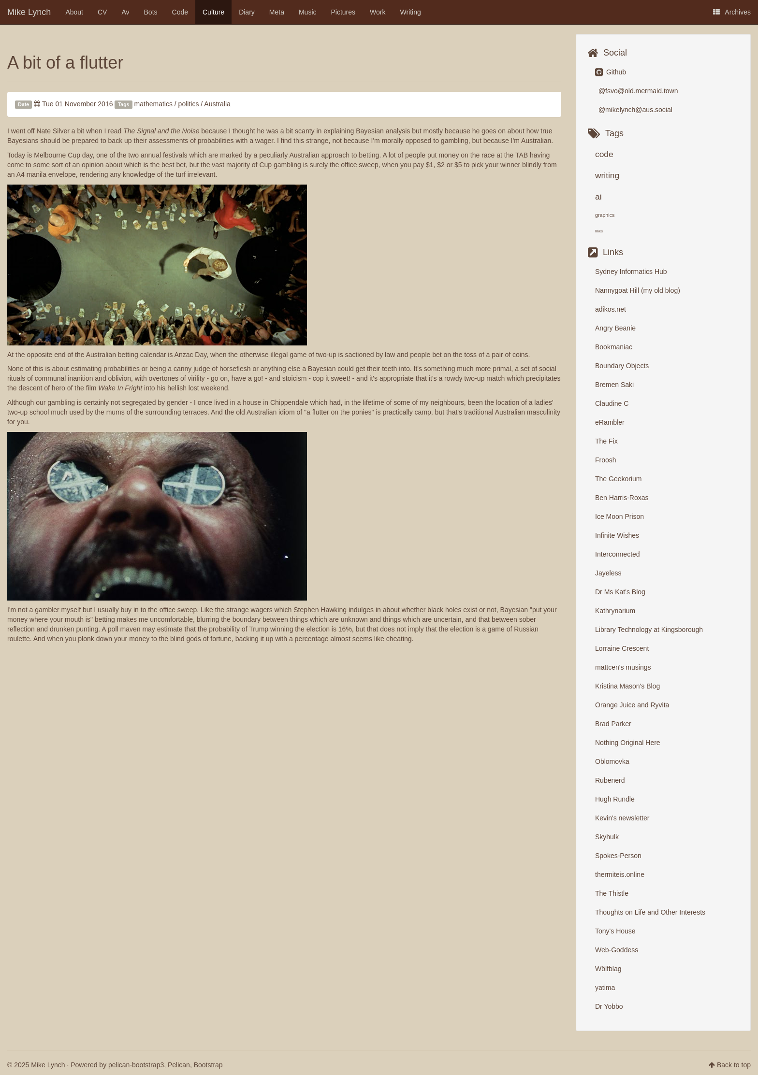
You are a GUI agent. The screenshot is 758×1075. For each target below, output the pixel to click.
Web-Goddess (616, 950)
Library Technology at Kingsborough (649, 629)
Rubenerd (610, 780)
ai (598, 196)
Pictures (343, 12)
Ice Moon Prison (619, 516)
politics (188, 104)
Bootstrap (208, 1065)
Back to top (734, 1065)
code (604, 154)
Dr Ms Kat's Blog (620, 592)
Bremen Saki (614, 384)
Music (308, 12)
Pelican (179, 1065)
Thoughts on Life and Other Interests (650, 912)
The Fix (606, 441)
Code (180, 12)
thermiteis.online (619, 874)
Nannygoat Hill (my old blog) (637, 290)
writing (607, 175)
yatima (605, 987)
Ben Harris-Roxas (621, 498)
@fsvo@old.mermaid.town (637, 91)
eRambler (610, 422)
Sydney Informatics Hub (631, 271)
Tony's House (615, 931)
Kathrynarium (615, 611)
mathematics (153, 104)
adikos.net (610, 309)
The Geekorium (618, 479)
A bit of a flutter (65, 62)
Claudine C (611, 403)
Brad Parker (613, 724)
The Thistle (611, 893)
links (599, 231)
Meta (276, 12)
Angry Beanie (615, 328)
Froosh (605, 460)
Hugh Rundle (615, 799)
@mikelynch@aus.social (634, 110)
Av (125, 12)
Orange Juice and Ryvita (632, 705)
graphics (604, 215)
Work (377, 12)
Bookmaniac (613, 347)
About (74, 12)
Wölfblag (608, 969)
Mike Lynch (29, 12)
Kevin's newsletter (622, 818)
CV (102, 12)
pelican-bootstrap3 (136, 1065)
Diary (247, 12)
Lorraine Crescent (622, 648)
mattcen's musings (623, 667)
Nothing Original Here (627, 742)
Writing (410, 12)
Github (610, 72)
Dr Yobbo (609, 1006)
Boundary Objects (622, 366)
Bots (151, 12)
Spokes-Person (618, 856)
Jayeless (608, 573)
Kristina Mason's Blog (627, 686)
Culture (213, 12)
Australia (217, 104)
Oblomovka (612, 761)
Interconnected (617, 554)
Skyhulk (607, 837)
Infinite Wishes (617, 535)
